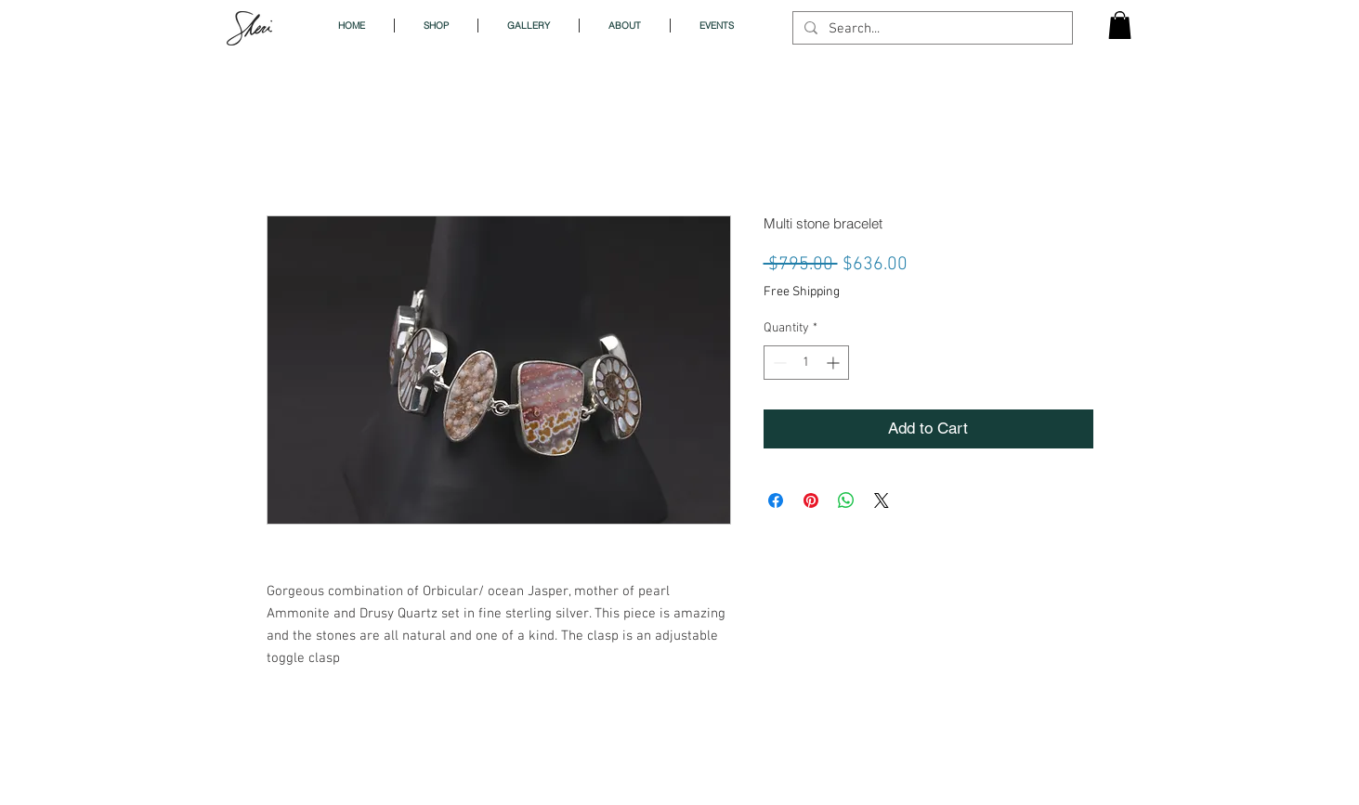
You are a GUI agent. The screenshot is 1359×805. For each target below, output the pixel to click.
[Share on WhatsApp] (846, 500)
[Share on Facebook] (775, 500)
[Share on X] (881, 500)
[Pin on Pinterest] (811, 500)
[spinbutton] (806, 362)
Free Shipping (802, 292)
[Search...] (931, 29)
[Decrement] (778, 362)
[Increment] (834, 362)
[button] (1119, 25)
